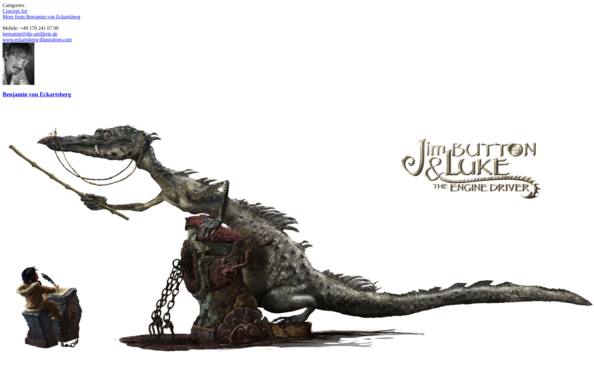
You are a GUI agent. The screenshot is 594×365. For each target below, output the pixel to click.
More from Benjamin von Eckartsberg (41, 16)
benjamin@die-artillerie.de (30, 34)
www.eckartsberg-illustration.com (37, 39)
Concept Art (15, 11)
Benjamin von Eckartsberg (37, 94)
